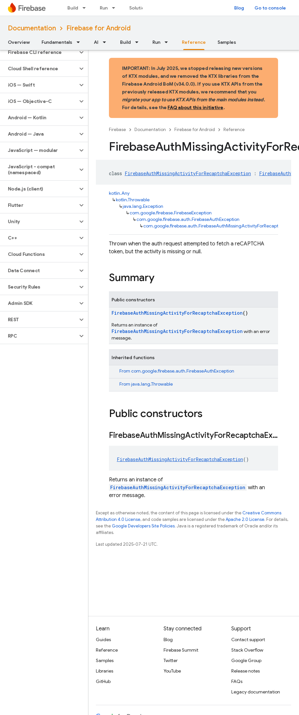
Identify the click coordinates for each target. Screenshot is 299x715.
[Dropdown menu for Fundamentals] (80, 42)
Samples (227, 42)
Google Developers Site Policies (143, 526)
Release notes (245, 671)
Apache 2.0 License (245, 519)
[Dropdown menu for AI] (106, 42)
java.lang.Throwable (152, 384)
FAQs (236, 681)
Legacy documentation (255, 692)
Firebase (117, 129)
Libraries (104, 671)
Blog (239, 8)
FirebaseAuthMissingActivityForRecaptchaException (188, 173)
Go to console (270, 8)
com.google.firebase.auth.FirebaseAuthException (187, 219)
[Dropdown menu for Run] (115, 8)
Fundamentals (57, 42)
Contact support (248, 639)
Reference (234, 129)
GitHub (103, 681)
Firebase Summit (181, 650)
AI (96, 42)
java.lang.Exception (143, 206)
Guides (103, 639)
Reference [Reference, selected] (194, 42)
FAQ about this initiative (195, 107)
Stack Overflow (247, 650)
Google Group (246, 660)
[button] (39, 52)
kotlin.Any (119, 193)
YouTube (172, 671)
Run (104, 8)
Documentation (32, 28)
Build (72, 8)
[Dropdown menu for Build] (86, 8)
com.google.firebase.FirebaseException (171, 213)
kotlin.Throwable (133, 200)
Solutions (139, 8)
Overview (19, 42)
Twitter (171, 660)
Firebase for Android (98, 28)
